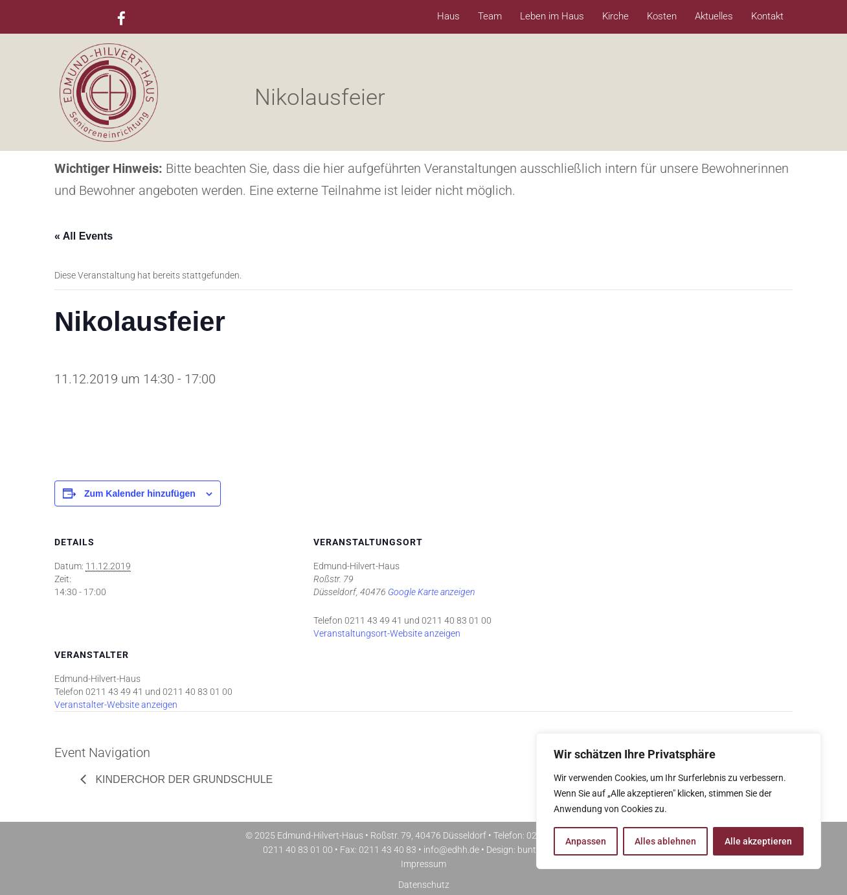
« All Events (83, 236)
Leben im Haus (552, 16)
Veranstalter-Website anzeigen (115, 704)
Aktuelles (714, 16)
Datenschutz (423, 884)
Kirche (615, 16)
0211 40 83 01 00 (298, 849)
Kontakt (767, 16)
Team (490, 16)
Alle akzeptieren (758, 841)
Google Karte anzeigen (431, 592)
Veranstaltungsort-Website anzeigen (386, 633)
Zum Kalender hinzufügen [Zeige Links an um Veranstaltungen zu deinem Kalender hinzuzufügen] (140, 493)
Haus (448, 16)
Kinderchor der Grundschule (183, 779)
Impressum (423, 864)
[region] (678, 801)
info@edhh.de (451, 849)
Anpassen (585, 841)
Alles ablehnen (665, 841)
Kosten (662, 16)
